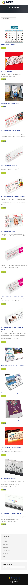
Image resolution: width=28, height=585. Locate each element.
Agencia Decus (16, 583)
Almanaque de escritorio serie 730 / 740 (12, 420)
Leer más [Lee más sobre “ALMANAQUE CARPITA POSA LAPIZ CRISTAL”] (4, 272)
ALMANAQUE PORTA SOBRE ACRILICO (11, 447)
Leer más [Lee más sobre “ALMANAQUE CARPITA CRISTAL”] (4, 172)
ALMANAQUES (5, 538)
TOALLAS (4, 558)
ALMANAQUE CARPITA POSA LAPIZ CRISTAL (12, 263)
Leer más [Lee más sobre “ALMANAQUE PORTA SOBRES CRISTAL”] (4, 524)
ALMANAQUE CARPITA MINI (8, 231)
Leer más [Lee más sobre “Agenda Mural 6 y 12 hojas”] (4, 47)
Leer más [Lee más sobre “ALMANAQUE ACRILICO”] (4, 79)
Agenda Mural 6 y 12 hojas (8, 44)
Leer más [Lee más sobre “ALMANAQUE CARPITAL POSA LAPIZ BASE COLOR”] (4, 341)
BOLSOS (4, 543)
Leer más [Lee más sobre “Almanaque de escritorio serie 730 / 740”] (4, 423)
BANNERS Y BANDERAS (7, 540)
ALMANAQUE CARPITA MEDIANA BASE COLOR (13, 196)
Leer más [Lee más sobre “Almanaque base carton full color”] (4, 106)
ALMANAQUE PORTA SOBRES (8, 478)
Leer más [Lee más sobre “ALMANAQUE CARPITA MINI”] (4, 239)
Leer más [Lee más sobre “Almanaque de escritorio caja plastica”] (4, 396)
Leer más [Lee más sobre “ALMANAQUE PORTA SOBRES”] (4, 489)
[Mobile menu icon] (26, 2)
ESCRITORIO (5, 544)
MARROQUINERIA (6, 550)
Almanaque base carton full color (10, 103)
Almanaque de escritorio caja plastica (11, 393)
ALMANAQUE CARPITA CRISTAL (9, 165)
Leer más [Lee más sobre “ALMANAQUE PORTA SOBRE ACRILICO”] (4, 454)
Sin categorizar (5, 553)
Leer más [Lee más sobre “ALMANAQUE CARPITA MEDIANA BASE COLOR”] (4, 207)
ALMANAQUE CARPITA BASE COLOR (10, 130)
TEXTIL (4, 556)
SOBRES (4, 555)
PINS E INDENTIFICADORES (8, 552)
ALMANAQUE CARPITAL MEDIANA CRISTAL (12, 296)
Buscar (24, 567)
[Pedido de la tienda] (8, 18)
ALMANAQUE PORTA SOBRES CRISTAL (11, 513)
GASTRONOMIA (6, 546)
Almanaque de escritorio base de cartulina (12, 365)
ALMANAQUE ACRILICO (7, 71)
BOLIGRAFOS (5, 541)
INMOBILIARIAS (6, 547)
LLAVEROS (5, 549)
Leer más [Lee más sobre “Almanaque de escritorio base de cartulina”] (4, 369)
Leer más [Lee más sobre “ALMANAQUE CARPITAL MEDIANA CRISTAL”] (4, 303)
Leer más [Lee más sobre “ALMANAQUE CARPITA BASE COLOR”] (4, 141)
